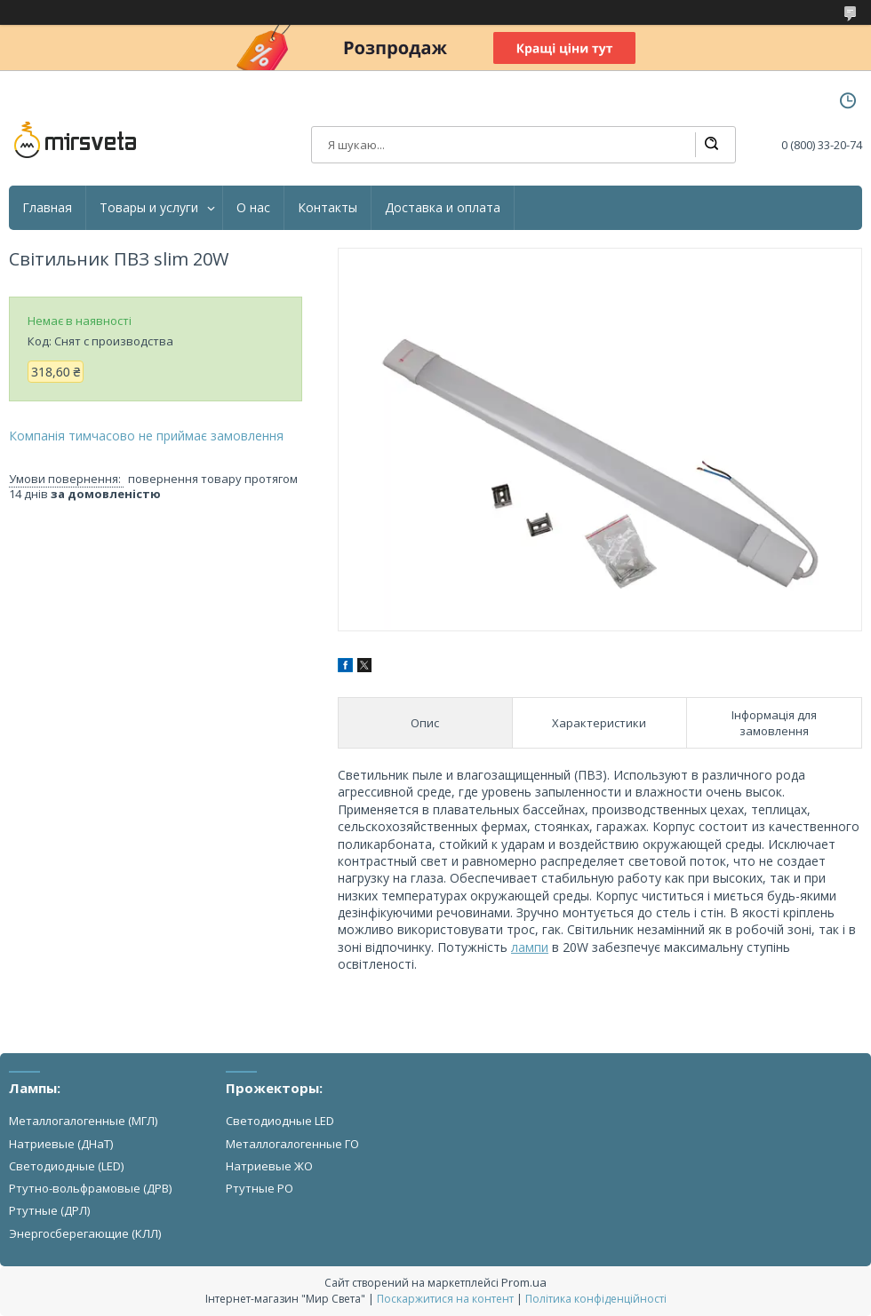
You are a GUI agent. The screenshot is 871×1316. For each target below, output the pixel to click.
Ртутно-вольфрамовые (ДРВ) (90, 1188)
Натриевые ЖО (269, 1166)
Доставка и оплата (442, 208)
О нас (253, 208)
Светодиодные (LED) (66, 1166)
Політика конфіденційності (596, 1298)
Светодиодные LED (280, 1121)
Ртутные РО (259, 1188)
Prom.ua (524, 1282)
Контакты (327, 208)
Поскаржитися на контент (445, 1298)
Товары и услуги (149, 208)
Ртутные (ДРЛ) (49, 1210)
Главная (47, 208)
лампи (529, 947)
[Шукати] (711, 144)
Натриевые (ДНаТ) (61, 1144)
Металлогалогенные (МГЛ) (83, 1121)
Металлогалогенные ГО (292, 1144)
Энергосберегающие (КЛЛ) (85, 1233)
